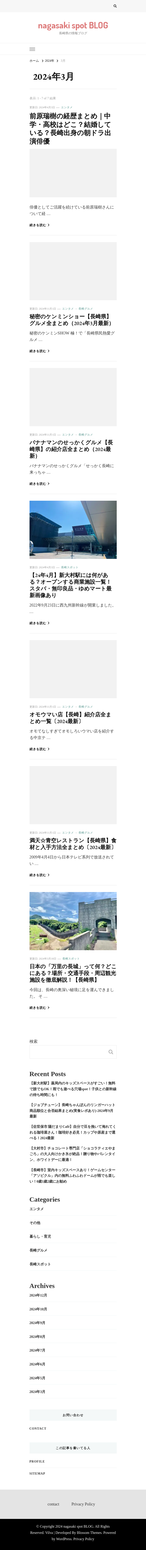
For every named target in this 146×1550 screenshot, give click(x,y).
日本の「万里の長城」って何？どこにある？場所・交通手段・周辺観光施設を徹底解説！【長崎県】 (73, 973)
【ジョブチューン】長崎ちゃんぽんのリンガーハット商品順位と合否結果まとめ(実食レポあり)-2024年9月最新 (72, 1110)
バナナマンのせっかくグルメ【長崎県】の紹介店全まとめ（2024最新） (71, 449)
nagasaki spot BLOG (73, 24)
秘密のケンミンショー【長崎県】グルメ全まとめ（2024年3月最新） (72, 320)
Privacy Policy (83, 1504)
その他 (35, 1223)
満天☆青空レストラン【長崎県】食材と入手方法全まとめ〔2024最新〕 (73, 844)
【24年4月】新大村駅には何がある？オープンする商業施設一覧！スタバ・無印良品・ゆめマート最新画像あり (71, 585)
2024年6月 (38, 1364)
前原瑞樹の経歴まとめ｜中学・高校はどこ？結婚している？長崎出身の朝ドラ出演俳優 (70, 129)
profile (37, 1461)
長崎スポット (69, 567)
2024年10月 (38, 1309)
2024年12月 (38, 1295)
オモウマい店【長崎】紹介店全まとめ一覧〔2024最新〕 (70, 718)
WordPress (64, 1539)
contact (38, 1428)
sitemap (37, 1473)
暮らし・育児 (40, 1236)
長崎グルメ (85, 308)
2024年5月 (38, 1378)
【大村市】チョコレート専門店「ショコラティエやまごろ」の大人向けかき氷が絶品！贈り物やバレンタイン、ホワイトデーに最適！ (72, 1154)
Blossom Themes (89, 1533)
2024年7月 (38, 1350)
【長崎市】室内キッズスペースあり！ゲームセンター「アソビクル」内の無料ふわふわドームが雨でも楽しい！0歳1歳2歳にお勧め (72, 1175)
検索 (34, 1041)
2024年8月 (38, 1337)
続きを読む (40, 225)
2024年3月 (38, 1392)
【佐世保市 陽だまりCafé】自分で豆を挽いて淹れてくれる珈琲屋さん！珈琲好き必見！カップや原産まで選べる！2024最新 (73, 1132)
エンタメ (67, 107)
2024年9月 (38, 1323)
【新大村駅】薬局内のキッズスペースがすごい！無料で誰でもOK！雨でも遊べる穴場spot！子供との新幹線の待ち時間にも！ (73, 1088)
